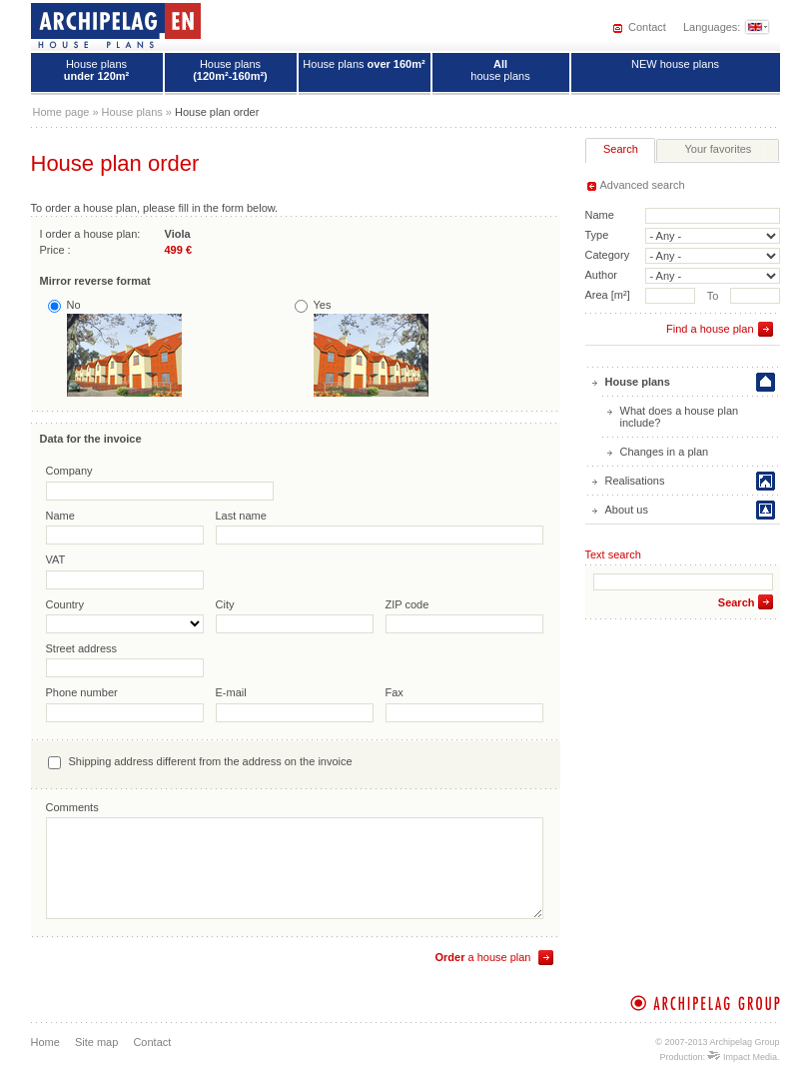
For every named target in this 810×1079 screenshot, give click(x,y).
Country (65, 604)
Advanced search (642, 185)
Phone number (82, 692)
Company (69, 471)
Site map (96, 1042)
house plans (499, 70)
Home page (61, 112)
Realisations (635, 481)
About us (626, 510)
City (225, 604)
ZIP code (407, 604)
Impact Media (742, 1057)
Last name (241, 516)
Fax (395, 692)
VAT (56, 559)
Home (45, 1042)
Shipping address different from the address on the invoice (211, 761)
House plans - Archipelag (116, 25)
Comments (72, 807)
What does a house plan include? (679, 417)
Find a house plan (709, 329)
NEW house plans (675, 64)
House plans (96, 70)
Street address (82, 648)
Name (60, 516)
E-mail (231, 692)
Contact (647, 27)
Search (736, 602)
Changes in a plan (664, 452)
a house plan (482, 957)
